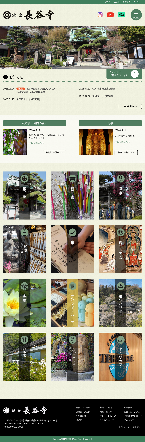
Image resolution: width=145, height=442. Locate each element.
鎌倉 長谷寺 (28, 15)
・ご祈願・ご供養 (82, 412)
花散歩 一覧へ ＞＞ (54, 152)
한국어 (136, 2)
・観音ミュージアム (131, 412)
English (116, 2)
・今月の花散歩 (81, 416)
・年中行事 (127, 407)
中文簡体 (126, 2)
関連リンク (137, 427)
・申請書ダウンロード (132, 416)
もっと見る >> (130, 106)
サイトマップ (123, 427)
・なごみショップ (106, 420)
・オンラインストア (107, 416)
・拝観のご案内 (105, 407)
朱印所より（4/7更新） (104, 96)
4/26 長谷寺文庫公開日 (103, 89)
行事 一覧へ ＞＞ (126, 152)
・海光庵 (78, 420)
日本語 (107, 2)
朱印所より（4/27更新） (28, 99)
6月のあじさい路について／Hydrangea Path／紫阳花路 (35, 90)
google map (50, 420)
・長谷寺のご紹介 (82, 407)
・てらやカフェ (129, 420)
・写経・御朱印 (105, 412)
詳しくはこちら (36, 143)
